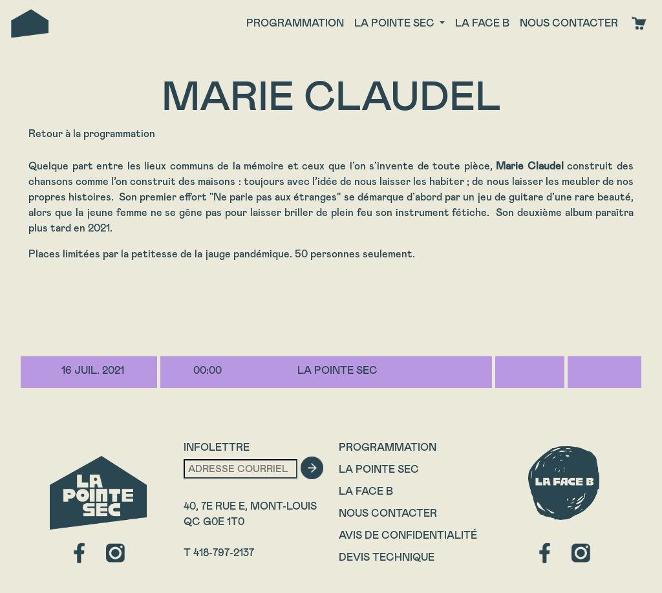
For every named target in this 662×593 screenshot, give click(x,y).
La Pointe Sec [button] (395, 23)
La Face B (366, 491)
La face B (482, 23)
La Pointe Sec (379, 469)
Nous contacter (569, 23)
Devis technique (386, 557)
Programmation (295, 23)
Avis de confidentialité (408, 535)
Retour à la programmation (91, 133)
